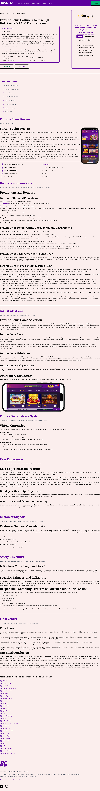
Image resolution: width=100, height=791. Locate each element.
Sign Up (95, 3)
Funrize (4, 743)
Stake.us (5, 693)
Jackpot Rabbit (7, 748)
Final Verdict (7, 112)
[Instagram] (6, 786)
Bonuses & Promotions (11, 89)
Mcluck (4, 681)
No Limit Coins (6, 683)
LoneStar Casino (7, 691)
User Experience (9, 100)
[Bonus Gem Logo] (5, 764)
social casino (22, 34)
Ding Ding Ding (7, 716)
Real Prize (5, 706)
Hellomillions (6, 721)
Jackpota (5, 703)
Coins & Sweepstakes (10, 97)
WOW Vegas (6, 736)
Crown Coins (6, 701)
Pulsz (4, 713)
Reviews (13, 13)
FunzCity (5, 696)
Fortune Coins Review (10, 85)
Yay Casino (5, 741)
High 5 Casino (6, 751)
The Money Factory (8, 753)
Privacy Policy (17, 780)
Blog (50, 3)
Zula (3, 746)
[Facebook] (1, 786)
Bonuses (44, 3)
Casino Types (35, 3)
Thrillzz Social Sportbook (10, 723)
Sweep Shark (6, 726)
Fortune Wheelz (7, 731)
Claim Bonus (46, 164)
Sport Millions (6, 711)
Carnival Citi (6, 728)
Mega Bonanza (7, 698)
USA (7, 13)
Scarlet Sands (6, 686)
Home (2, 13)
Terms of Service (5, 780)
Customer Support (9, 104)
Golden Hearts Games (9, 688)
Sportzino (5, 733)
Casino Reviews (23, 3)
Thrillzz (4, 718)
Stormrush (5, 708)
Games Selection (9, 93)
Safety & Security (9, 108)
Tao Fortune (6, 738)
